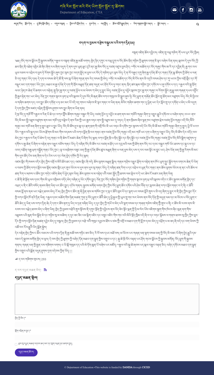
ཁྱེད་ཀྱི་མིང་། (20, 319)
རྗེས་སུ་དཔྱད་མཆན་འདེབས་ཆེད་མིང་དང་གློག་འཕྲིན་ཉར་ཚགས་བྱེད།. (45, 344)
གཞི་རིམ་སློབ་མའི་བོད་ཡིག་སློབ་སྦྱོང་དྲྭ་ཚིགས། (92, 6)
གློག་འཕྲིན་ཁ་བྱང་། (23, 331)
